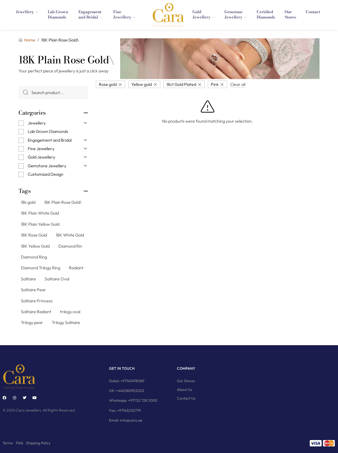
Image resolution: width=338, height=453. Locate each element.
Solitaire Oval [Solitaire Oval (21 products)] (57, 278)
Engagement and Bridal (50, 139)
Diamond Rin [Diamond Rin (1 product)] (70, 245)
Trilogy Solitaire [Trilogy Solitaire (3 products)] (66, 322)
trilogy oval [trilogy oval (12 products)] (70, 311)
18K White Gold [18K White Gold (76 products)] (70, 235)
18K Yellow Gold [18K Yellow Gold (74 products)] (35, 245)
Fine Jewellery (41, 148)
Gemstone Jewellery (47, 165)
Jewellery (37, 123)
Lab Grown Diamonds (48, 131)
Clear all (237, 84)
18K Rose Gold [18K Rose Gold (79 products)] (34, 235)
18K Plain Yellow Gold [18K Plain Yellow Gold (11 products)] (40, 224)
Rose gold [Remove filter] (108, 84)
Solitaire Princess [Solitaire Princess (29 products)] (37, 300)
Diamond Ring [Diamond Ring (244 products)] (34, 257)
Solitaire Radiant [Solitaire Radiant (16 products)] (36, 311)
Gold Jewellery (41, 157)
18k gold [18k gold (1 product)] (28, 202)
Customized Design (45, 174)
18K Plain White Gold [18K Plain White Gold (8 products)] (40, 213)
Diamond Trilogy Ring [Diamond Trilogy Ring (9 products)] (40, 267)
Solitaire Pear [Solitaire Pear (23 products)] (33, 289)
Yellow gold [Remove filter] (141, 84)
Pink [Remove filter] (215, 84)
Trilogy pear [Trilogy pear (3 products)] (32, 322)
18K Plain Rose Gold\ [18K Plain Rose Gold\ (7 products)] (63, 202)
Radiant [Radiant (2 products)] (76, 267)
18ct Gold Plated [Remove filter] (181, 84)
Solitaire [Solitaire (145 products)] (28, 278)
